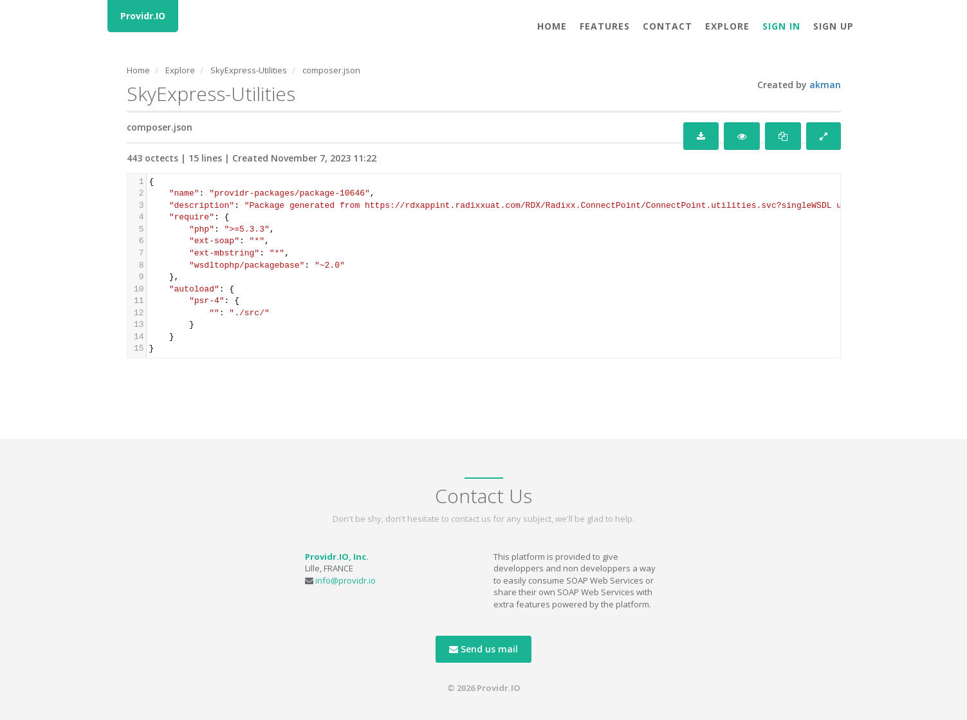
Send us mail (483, 649)
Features (605, 26)
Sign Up (833, 26)
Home (552, 26)
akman (825, 84)
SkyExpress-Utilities (248, 70)
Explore (727, 26)
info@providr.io (345, 580)
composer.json (331, 70)
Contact (667, 26)
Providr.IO (142, 16)
